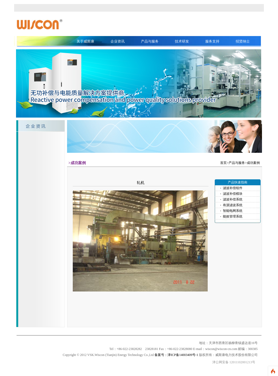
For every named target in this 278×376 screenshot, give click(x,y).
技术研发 (182, 41)
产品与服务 (150, 41)
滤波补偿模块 (232, 194)
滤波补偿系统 (232, 199)
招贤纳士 (243, 41)
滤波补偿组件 (232, 188)
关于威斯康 (85, 41)
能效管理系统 (232, 216)
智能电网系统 (232, 211)
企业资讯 (117, 41)
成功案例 (253, 163)
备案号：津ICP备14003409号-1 (176, 355)
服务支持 (212, 41)
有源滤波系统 (232, 205)
